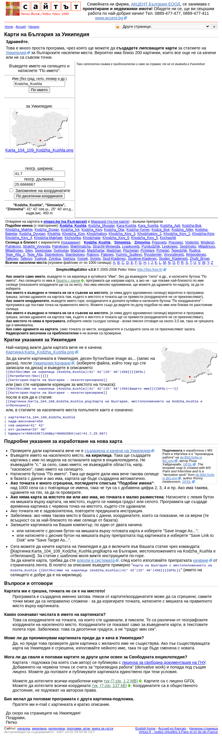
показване (70, 242)
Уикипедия (16, 52)
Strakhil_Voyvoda (36, 246)
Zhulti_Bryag (200, 259)
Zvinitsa (55, 259)
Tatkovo (26, 259)
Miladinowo (14, 250)
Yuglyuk (40, 259)
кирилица (39, 734)
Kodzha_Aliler (182, 230)
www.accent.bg (109, 18)
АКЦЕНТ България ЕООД (155, 4)
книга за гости (102, 734)
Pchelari (162, 250)
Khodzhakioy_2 (149, 234)
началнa (23, 734)
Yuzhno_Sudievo (129, 255)
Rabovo (93, 255)
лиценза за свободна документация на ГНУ (163, 668)
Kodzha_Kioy (92, 230)
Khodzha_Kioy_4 (18, 238)
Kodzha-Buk (191, 226)
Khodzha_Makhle (19, 230)
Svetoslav (61, 250)
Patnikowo (60, 246)
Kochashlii (168, 238)
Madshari (78, 250)
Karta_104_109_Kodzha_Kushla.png (39, 150)
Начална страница (203, 734)
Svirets (95, 259)
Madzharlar (96, 250)
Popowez (176, 242)
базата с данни (68, 281)
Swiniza (69, 259)
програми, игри (78, 734)
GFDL (187, 471)
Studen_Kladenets (173, 259)
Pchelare (147, 250)
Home (9, 26)
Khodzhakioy (97, 234)
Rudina (194, 250)
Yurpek (82, 259)
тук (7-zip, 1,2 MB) (121, 687)
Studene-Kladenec (142, 259)
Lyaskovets (131, 246)
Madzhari (114, 250)
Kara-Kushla (126, 226)
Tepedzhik (179, 250)
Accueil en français (172, 734)
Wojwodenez (196, 255)
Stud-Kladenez (114, 259)
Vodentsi (192, 242)
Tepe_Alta (34, 255)
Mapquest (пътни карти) (110, 222)
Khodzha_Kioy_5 (144, 238)
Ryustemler (153, 255)
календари (57, 734)
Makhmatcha (81, 246)
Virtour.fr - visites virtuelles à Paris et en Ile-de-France (178, 738)
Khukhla (53, 234)
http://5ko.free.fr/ (149, 270)
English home (145, 734)
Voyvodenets (174, 255)
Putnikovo (13, 246)
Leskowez (170, 246)
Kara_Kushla (148, 226)
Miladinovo (206, 246)
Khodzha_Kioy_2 (177, 234)
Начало (34, 26)
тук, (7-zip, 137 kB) (109, 692)
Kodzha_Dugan (47, 230)
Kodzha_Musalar (101, 226)
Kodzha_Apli (170, 226)
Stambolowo (75, 255)
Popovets (159, 242)
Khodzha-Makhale (48, 238)
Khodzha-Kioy (203, 234)
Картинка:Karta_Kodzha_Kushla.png (40, 352)
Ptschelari (131, 250)
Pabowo (107, 255)
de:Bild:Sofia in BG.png (182, 466)
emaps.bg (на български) (65, 222)
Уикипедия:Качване (52, 363)
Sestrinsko (188, 246)
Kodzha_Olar (114, 230)
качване (200, 567)
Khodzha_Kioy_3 (122, 234)
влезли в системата (96, 567)
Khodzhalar (91, 238)
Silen (29, 250)
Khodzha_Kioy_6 (115, 238)
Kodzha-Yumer (137, 230)
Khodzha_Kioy (73, 234)
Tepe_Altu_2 (15, 255)
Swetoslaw (43, 250)
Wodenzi (207, 242)
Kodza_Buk (160, 230)
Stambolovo (54, 255)
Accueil (21, 26)
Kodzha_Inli (70, 230)
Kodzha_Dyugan (32, 234)
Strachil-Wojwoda (106, 246)
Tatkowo (11, 259)
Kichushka (72, 238)
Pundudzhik (151, 246)
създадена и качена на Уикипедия (118, 457)
